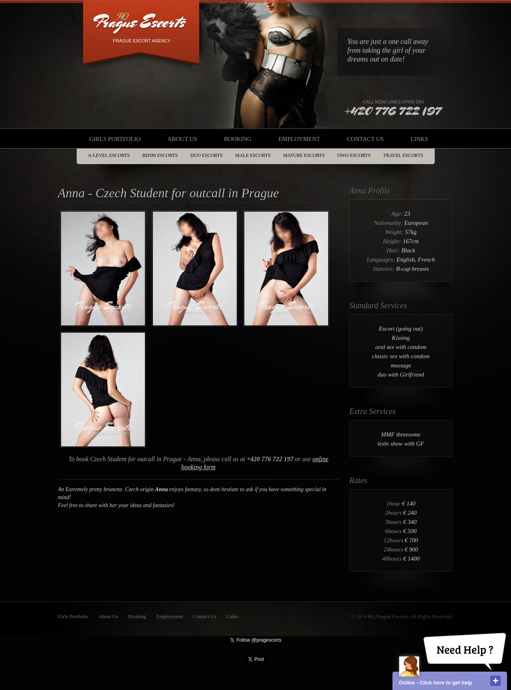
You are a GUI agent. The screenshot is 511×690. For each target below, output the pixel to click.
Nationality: (389, 223)
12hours (394, 540)
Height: (393, 241)
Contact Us (365, 139)
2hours (394, 513)
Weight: (395, 232)
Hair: (393, 250)
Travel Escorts (403, 155)
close (495, 681)
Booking (238, 139)
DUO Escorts (206, 155)
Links (419, 139)
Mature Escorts (304, 155)
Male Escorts (253, 155)
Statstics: (384, 269)
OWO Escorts (354, 155)
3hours (394, 522)
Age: (397, 213)
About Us (182, 139)
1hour (394, 503)
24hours (394, 549)
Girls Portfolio (115, 139)
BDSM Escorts (160, 155)
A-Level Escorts (109, 155)
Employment (299, 139)
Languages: (382, 259)
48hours (392, 558)
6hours (394, 531)
